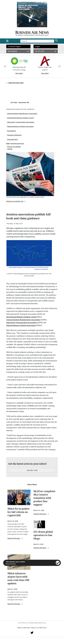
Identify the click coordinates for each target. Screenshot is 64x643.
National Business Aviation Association (20, 126)
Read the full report (15, 538)
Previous (5, 66)
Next (59, 66)
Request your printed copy (15, 201)
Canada (9, 149)
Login (37, 46)
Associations (11, 131)
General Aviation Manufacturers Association (22, 113)
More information (11, 564)
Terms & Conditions (23, 628)
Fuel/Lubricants (12, 139)
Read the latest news (14, 83)
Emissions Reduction (14, 135)
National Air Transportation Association (20, 122)
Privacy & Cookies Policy (39, 628)
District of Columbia (14, 147)
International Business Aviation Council (20, 118)
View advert (19, 73)
